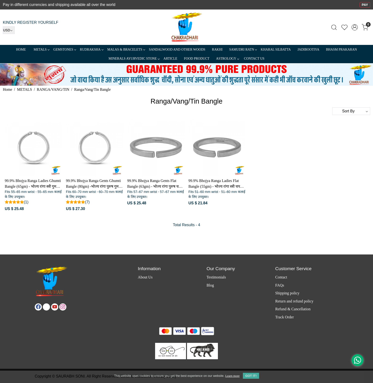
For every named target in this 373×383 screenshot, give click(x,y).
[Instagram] (62, 307)
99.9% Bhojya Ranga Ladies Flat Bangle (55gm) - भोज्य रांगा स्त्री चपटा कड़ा (215, 184)
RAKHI (217, 49)
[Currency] (9, 30)
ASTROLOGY (227, 58)
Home (21, 49)
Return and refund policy (294, 301)
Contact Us (254, 58)
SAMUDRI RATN (243, 49)
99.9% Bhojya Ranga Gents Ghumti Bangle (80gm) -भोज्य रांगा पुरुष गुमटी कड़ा (94, 184)
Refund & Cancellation (292, 309)
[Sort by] (351, 111)
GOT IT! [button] (251, 376)
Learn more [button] (232, 376)
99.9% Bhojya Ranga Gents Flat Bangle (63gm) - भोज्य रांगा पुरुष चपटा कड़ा (155, 184)
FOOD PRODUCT (196, 58)
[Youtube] (54, 307)
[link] (334, 27)
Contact (281, 277)
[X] (46, 307)
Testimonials (216, 277)
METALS (41, 49)
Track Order (284, 317)
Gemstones (64, 49)
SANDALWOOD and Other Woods (177, 49)
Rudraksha (91, 49)
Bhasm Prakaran (341, 49)
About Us (145, 277)
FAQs (279, 285)
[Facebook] (38, 307)
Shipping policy (287, 293)
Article (170, 58)
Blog (210, 285)
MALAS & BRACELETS (126, 49)
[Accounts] (355, 27)
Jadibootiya (308, 49)
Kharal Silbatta (276, 49)
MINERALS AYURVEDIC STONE (133, 58)
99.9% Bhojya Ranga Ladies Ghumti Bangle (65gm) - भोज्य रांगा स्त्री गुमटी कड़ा (33, 184)
